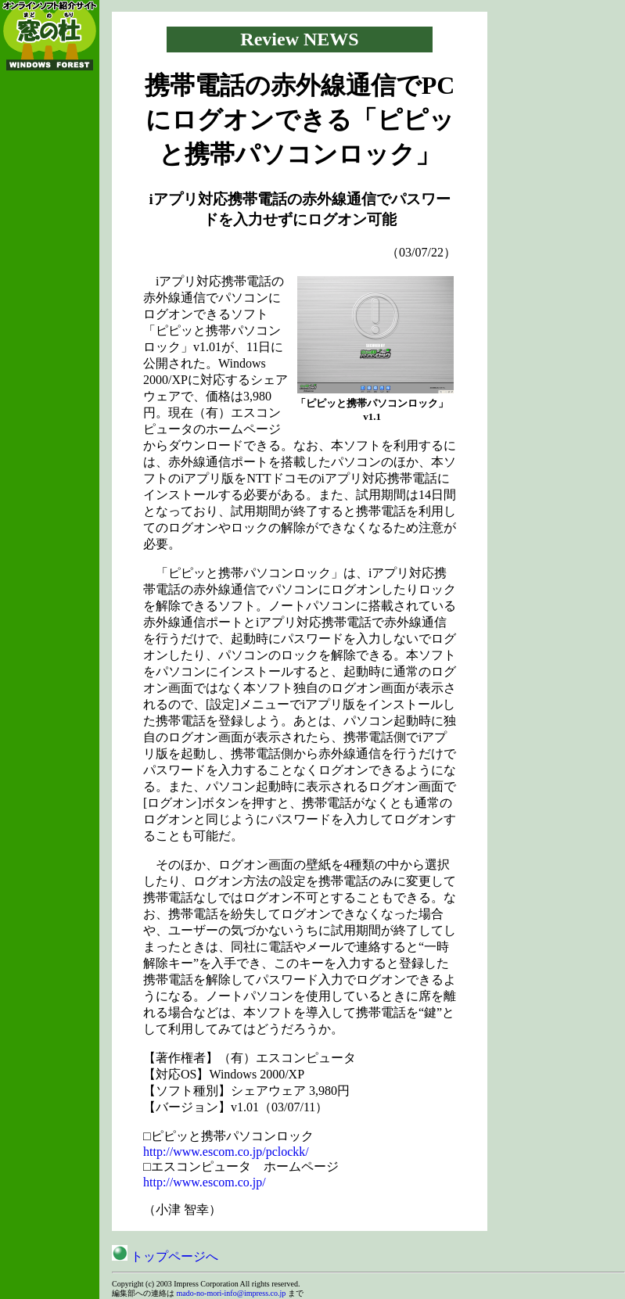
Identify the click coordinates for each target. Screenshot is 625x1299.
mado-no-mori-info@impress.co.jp (231, 1293)
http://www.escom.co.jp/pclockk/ (226, 1151)
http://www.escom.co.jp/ (204, 1182)
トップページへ (165, 1256)
